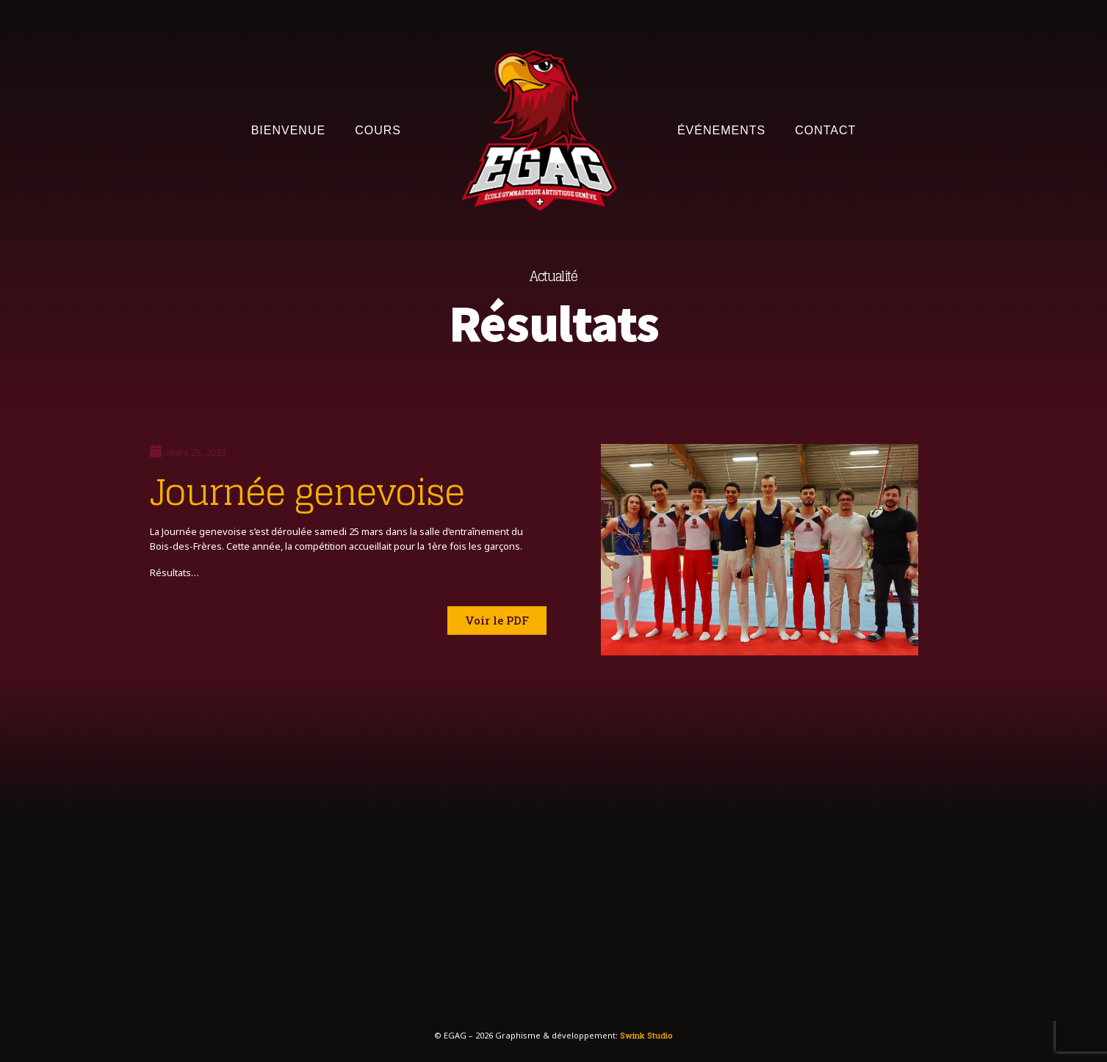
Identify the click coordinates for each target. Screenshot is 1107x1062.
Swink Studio (646, 1035)
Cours (378, 130)
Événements (721, 130)
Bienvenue (288, 130)
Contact (825, 130)
